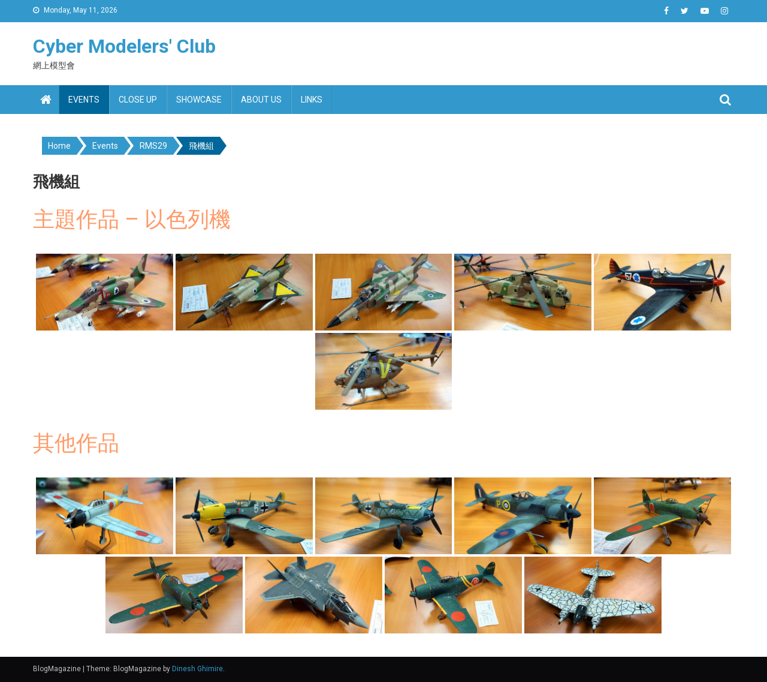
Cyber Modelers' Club (124, 46)
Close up (138, 99)
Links (311, 99)
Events (83, 99)
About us (261, 99)
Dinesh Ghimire (197, 669)
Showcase (199, 99)
